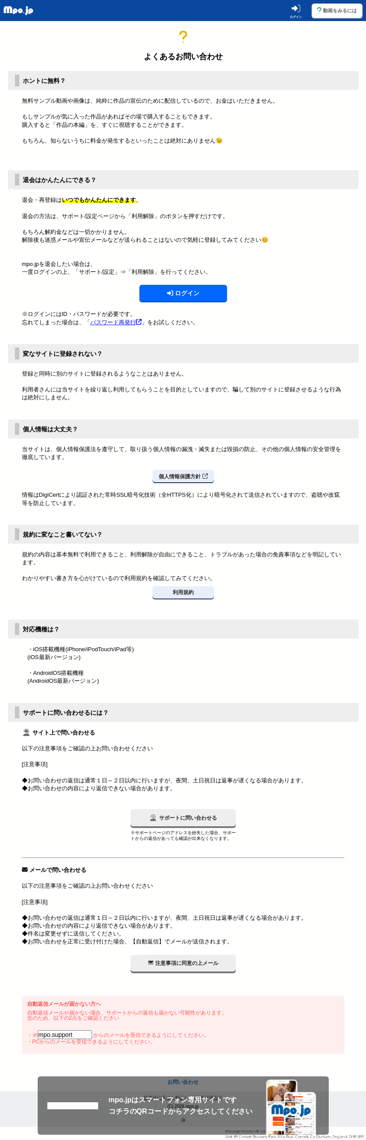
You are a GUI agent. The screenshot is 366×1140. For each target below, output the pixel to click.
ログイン (183, 293)
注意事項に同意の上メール (183, 963)
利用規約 (183, 592)
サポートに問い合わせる (183, 817)
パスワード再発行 (116, 322)
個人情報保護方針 (183, 476)
